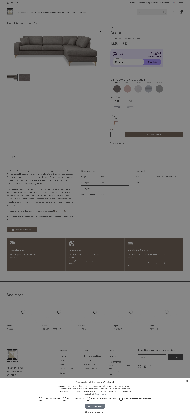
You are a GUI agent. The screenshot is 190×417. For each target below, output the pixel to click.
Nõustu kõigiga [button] (95, 406)
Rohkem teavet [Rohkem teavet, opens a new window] (100, 394)
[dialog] (95, 208)
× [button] (187, 381)
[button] (95, 412)
